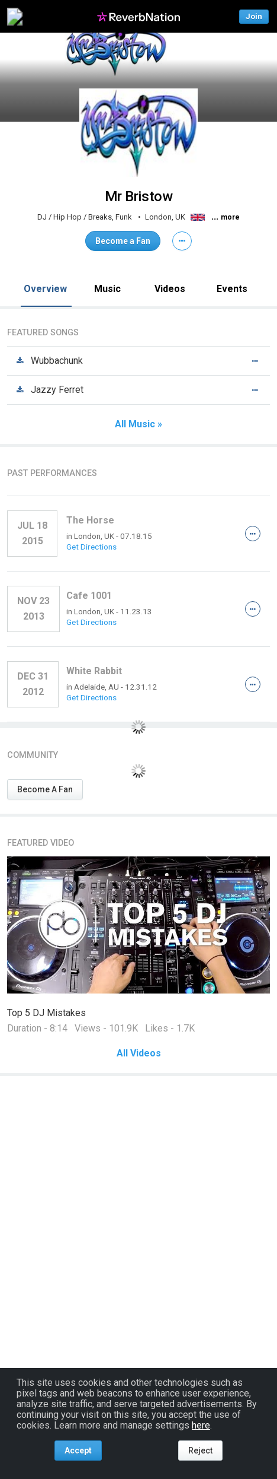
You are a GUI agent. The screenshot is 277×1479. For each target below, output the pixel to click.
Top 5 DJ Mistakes (46, 1012)
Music (107, 288)
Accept (78, 1450)
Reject (200, 1450)
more (230, 217)
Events (232, 288)
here (201, 1425)
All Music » (138, 424)
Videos (169, 288)
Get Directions (91, 546)
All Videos (139, 1053)
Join (254, 16)
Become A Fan (45, 789)
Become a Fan (122, 241)
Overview (45, 288)
